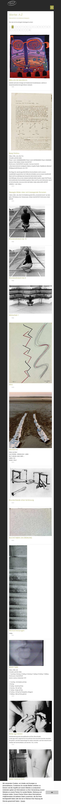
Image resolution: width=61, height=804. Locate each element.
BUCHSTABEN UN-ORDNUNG (20, 538)
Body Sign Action (15, 734)
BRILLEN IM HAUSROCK (18, 80)
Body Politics (14, 153)
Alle (30, 30)
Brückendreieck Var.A (17, 278)
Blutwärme (13, 449)
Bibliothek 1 (14, 315)
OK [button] (52, 792)
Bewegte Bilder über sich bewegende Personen (27, 192)
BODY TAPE (13, 667)
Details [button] (23, 801)
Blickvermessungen (16, 630)
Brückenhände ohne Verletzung (21, 500)
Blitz (11, 384)
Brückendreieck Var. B (17, 239)
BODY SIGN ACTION (16, 779)
